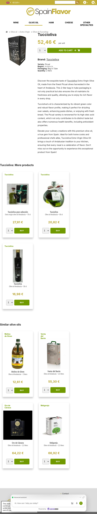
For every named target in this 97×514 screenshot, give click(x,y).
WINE (16, 22)
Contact (65, 493)
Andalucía (49, 66)
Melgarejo (45, 405)
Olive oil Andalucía (51, 215)
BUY (22, 230)
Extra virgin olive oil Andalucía (15, 215)
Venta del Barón (43, 336)
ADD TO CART (69, 50)
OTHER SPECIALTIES (86, 23)
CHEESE (69, 22)
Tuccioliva (52, 59)
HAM (51, 22)
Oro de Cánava (8, 406)
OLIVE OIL (33, 22)
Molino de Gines (8, 335)
